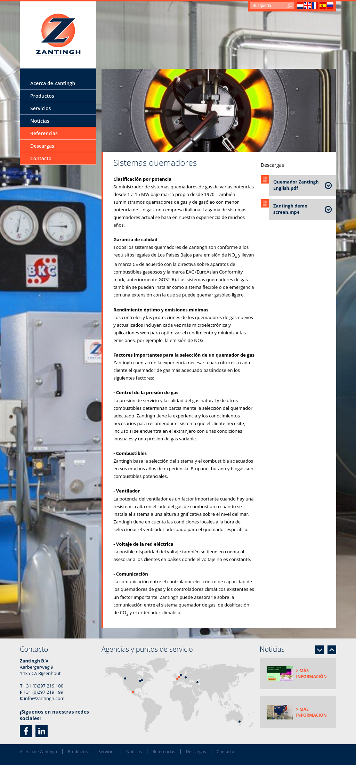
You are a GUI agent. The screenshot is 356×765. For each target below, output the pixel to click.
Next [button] (319, 649)
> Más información (311, 673)
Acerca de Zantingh (52, 83)
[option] (219, 110)
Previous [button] (331, 649)
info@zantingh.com (44, 698)
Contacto (40, 158)
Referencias (44, 133)
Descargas (42, 146)
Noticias (39, 120)
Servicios (40, 108)
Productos (42, 95)
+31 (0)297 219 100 (43, 686)
